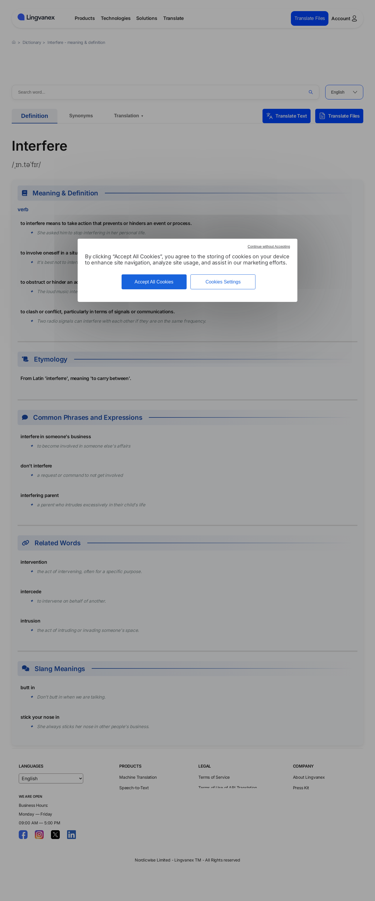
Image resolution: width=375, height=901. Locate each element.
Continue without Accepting (269, 247)
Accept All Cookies (153, 281)
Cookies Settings (223, 281)
